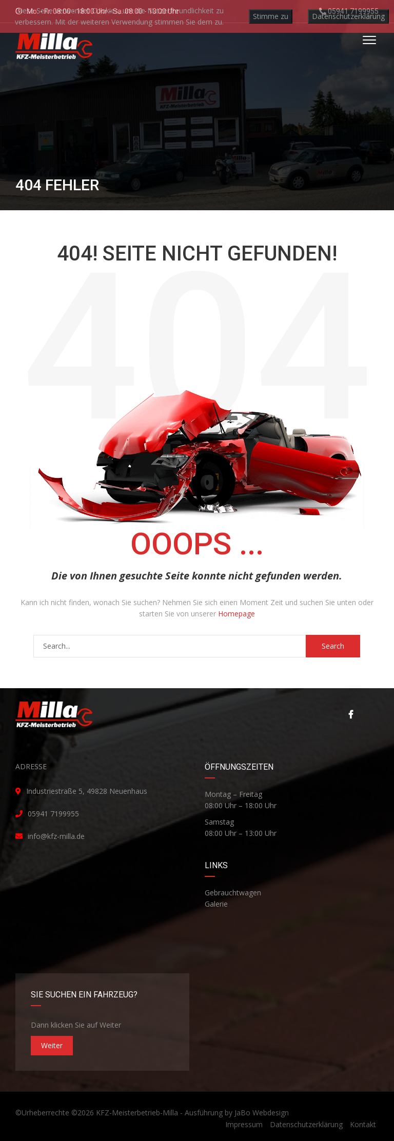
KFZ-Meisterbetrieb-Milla (137, 1112)
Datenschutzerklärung (306, 1124)
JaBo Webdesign (261, 1112)
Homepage (236, 613)
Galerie (216, 904)
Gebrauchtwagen (233, 892)
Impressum (244, 1124)
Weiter (52, 1045)
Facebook (351, 714)
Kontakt (363, 1124)
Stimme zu (270, 16)
